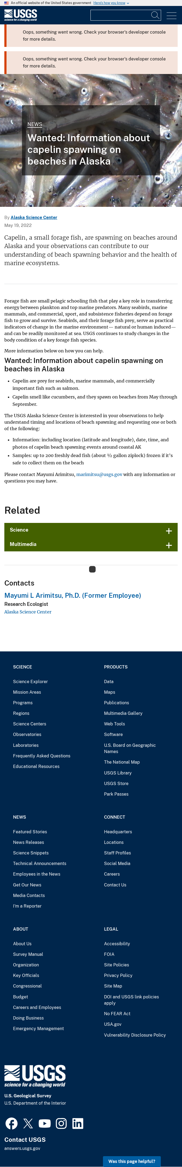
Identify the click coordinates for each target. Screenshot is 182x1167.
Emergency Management (38, 1028)
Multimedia (23, 544)
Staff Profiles (117, 853)
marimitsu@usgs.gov (99, 474)
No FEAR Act (117, 1013)
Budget (20, 996)
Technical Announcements (39, 863)
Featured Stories (30, 831)
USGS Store (116, 783)
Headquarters (118, 831)
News (34, 124)
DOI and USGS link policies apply (131, 1000)
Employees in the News (36, 874)
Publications (116, 702)
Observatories (27, 734)
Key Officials (26, 975)
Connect (114, 817)
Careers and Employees (37, 1007)
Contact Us (115, 885)
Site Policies (116, 964)
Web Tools (114, 723)
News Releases (28, 842)
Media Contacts (29, 895)
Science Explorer (30, 681)
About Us (22, 943)
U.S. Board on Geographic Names (130, 748)
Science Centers (29, 723)
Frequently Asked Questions (41, 755)
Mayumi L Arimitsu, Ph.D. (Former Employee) (72, 595)
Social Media (117, 863)
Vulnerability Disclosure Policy (135, 1035)
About (20, 929)
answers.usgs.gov (22, 1148)
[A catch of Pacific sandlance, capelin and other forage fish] (91, 140)
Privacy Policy (118, 975)
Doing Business (28, 1018)
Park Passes (116, 794)
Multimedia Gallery (123, 713)
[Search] (155, 15)
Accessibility (117, 943)
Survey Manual (28, 954)
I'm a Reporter (27, 906)
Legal (111, 929)
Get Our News (27, 885)
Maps (109, 692)
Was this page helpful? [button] (131, 1161)
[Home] (20, 19)
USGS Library (118, 773)
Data (109, 681)
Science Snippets (31, 853)
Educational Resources (36, 766)
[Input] (125, 15)
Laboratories (26, 745)
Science (19, 530)
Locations (114, 842)
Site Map (113, 986)
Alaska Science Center (34, 217)
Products (116, 667)
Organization (26, 964)
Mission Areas (27, 692)
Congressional (27, 986)
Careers (112, 874)
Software (113, 734)
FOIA (109, 954)
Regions (21, 713)
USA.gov (112, 1024)
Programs (23, 702)
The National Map (122, 762)
